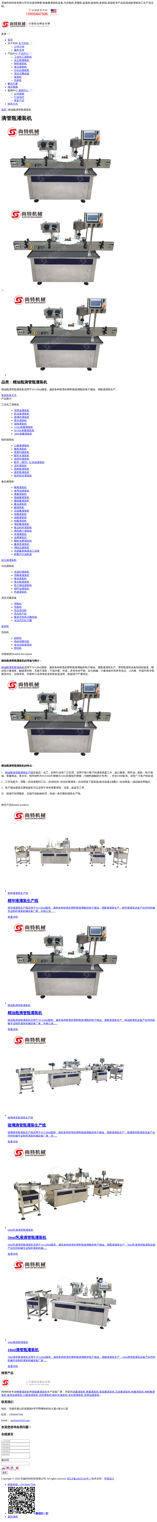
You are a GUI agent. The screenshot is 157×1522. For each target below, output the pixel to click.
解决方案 (13, 83)
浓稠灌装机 (20, 537)
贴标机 (18, 638)
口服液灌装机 (21, 445)
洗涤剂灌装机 (21, 572)
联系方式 (13, 103)
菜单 (3, 34)
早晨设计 (109, 1479)
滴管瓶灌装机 (21, 472)
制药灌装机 (20, 63)
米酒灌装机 (20, 534)
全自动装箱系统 (23, 644)
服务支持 (19, 50)
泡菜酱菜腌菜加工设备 (26, 551)
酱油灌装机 (20, 504)
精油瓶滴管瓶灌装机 (12, 667)
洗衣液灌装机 (75, 1395)
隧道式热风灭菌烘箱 (25, 617)
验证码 (5, 1461)
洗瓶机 (18, 607)
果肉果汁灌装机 (23, 531)
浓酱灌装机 (20, 514)
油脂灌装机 (20, 423)
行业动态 (19, 97)
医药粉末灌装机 (23, 475)
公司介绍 (19, 46)
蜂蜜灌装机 (20, 487)
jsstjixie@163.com (20, 1420)
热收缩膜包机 (21, 641)
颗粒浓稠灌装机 (23, 541)
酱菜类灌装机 (21, 544)
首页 (10, 40)
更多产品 (19, 100)
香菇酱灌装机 (107, 1391)
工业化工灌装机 (23, 57)
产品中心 (13, 53)
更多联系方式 (9, 395)
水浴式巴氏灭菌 (23, 620)
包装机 (18, 80)
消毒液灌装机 (21, 575)
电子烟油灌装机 (23, 585)
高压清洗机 (20, 610)
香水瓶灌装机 (21, 582)
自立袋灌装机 (21, 60)
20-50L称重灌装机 (24, 430)
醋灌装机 (19, 507)
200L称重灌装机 (23, 433)
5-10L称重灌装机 (23, 427)
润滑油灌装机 (21, 410)
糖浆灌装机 (20, 449)
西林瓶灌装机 (21, 469)
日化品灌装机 (21, 70)
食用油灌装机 (21, 490)
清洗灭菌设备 (21, 73)
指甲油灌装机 (21, 588)
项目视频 (13, 87)
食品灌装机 (20, 67)
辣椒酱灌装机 (21, 497)
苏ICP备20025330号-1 (79, 1479)
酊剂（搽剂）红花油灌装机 (29, 462)
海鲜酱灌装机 (21, 524)
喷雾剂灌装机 (21, 452)
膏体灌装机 (20, 578)
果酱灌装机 (20, 494)
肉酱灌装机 (20, 520)
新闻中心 (13, 90)
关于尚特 (13, 43)
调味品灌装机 (21, 547)
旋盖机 (18, 77)
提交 (5, 1473)
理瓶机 (18, 603)
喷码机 (18, 648)
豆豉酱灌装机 (21, 510)
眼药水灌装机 (21, 455)
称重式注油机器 (23, 554)
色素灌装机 (20, 592)
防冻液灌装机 (21, 413)
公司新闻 (19, 93)
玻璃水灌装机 (21, 417)
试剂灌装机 (20, 465)
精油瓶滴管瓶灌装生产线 (19, 772)
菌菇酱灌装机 (21, 500)
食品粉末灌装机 (23, 527)
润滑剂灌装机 (21, 459)
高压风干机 (20, 613)
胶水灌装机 (20, 420)
